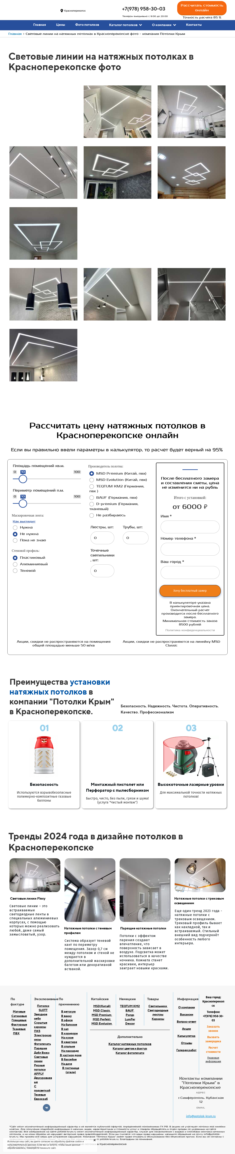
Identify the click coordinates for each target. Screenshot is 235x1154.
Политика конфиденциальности (190, 630)
